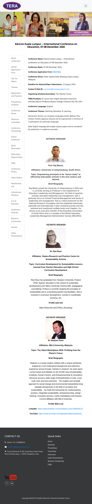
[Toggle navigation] (85, 5)
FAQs (13, 163)
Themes (14, 87)
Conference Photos (15, 170)
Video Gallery (16, 177)
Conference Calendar (15, 211)
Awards (14, 227)
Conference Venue (15, 112)
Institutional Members (16, 193)
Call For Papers (14, 79)
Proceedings (52, 448)
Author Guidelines (15, 138)
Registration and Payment (16, 94)
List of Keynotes (15, 202)
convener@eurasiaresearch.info (56, 89)
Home (50, 441)
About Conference (15, 59)
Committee (52, 451)
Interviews (52, 454)
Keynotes (51, 445)
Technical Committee (15, 120)
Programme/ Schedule (16, 103)
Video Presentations (16, 234)
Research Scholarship (16, 219)
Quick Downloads (15, 147)
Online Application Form (15, 70)
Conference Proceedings (16, 129)
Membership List (16, 184)
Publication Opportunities (16, 155)
